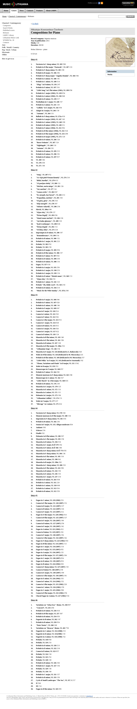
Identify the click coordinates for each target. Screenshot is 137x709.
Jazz (3, 45)
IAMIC (132, 5)
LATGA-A (126, 5)
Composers (7, 25)
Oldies (4, 55)
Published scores (9, 30)
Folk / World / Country (10, 47)
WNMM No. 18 (8, 40)
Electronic (6, 52)
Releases (6, 33)
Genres (14, 11)
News (22, 11)
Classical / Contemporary (17, 16)
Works (109, 74)
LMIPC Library (8, 35)
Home (6, 11)
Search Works (7, 28)
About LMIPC (51, 11)
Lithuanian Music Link (11, 38)
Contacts (30, 11)
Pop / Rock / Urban (9, 50)
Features (39, 11)
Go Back (35, 24)
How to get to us (8, 59)
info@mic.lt (89, 696)
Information (112, 71)
